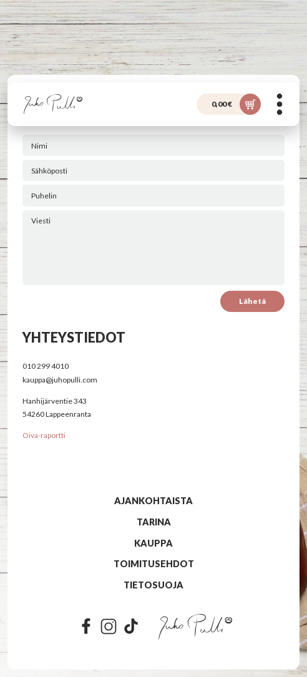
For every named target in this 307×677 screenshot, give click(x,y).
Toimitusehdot (154, 563)
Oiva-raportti (44, 435)
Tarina (154, 522)
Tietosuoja (153, 585)
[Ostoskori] (229, 104)
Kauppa (153, 543)
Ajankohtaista (153, 500)
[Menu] (279, 104)
